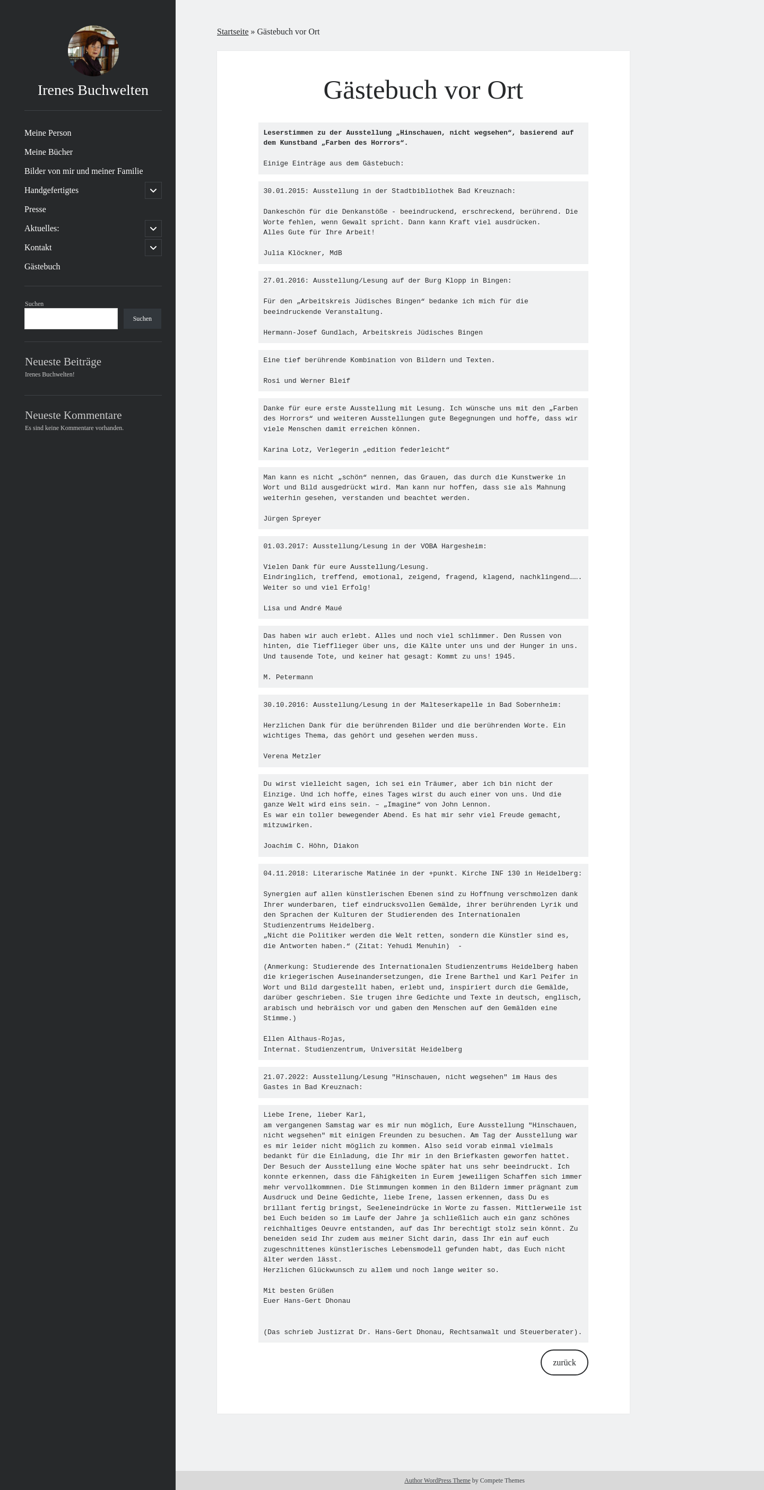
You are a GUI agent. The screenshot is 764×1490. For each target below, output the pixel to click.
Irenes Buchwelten (93, 90)
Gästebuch (42, 266)
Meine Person (47, 132)
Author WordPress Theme (437, 1480)
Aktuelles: (41, 228)
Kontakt (38, 247)
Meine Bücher (48, 151)
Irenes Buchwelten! (50, 374)
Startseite (233, 31)
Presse (35, 209)
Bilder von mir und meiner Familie (83, 171)
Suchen (34, 304)
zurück (564, 1362)
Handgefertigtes (51, 190)
